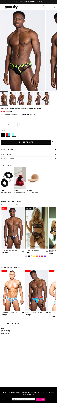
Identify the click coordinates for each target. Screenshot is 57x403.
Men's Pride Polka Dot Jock (9, 250)
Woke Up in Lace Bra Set (32, 250)
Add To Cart (26, 142)
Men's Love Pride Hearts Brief (34, 312)
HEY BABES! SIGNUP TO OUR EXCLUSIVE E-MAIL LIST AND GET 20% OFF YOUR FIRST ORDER (28, 394)
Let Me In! (40, 399)
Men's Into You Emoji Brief (9, 312)
